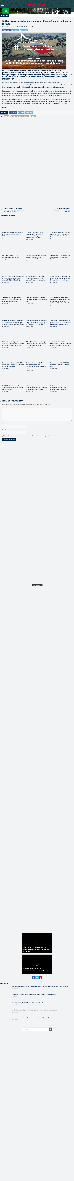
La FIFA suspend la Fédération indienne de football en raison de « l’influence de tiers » (14, 209)
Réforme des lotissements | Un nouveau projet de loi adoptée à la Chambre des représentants (60, 322)
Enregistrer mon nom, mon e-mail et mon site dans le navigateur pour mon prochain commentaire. (31, 436)
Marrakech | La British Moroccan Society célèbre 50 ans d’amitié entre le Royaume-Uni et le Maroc (13, 322)
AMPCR (7, 116)
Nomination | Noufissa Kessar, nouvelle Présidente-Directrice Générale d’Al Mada (34, 994)
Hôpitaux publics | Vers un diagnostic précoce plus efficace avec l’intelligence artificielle (36, 387)
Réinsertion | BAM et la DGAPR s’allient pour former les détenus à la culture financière (13, 364)
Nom (4, 424)
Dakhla (33, 116)
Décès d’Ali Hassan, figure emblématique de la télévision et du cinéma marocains (34, 1010)
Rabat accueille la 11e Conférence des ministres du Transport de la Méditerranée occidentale (34, 15)
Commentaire (6, 407)
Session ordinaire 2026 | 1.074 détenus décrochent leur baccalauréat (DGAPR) (36, 257)
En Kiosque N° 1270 (37, 585)
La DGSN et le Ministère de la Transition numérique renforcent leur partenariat (12, 387)
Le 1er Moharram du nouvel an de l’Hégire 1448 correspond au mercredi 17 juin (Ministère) (13, 278)
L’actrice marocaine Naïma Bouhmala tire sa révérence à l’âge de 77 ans (32, 1018)
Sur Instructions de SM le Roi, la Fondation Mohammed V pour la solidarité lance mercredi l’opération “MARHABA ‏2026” (60, 300)
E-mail (4, 430)
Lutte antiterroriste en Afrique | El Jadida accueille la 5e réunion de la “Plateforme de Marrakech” (36, 322)
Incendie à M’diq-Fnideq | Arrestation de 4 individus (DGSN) (60, 209)
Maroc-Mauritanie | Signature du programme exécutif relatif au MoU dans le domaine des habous (13, 234)
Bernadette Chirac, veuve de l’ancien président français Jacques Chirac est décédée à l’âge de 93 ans (40, 986)
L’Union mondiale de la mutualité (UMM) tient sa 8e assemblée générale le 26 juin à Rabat (60, 234)
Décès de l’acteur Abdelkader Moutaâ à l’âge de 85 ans (27, 1002)
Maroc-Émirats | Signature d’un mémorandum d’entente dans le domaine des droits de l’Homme (60, 278)
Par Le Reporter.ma (9, 26)
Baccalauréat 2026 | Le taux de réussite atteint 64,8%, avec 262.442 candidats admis (60, 257)
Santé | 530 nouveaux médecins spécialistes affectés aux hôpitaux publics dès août (60, 387)
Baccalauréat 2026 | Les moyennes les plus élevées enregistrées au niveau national (12, 257)
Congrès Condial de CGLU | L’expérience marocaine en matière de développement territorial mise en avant (34, 235)
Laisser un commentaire (40, 26)
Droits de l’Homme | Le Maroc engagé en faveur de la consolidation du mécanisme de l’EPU (36, 365)
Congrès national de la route (20, 116)
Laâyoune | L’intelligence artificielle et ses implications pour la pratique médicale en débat (13, 343)
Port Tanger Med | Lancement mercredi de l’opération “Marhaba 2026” (36, 299)
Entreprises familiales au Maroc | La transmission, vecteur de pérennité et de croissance (35, 971)
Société (28, 26)
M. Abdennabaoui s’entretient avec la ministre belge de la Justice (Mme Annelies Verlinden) (36, 278)
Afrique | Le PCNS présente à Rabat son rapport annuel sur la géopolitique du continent (12, 299)
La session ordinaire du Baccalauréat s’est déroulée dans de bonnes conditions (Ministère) (60, 343)
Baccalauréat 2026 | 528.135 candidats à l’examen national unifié (59, 364)
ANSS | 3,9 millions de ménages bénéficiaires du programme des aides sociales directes (36, 343)
